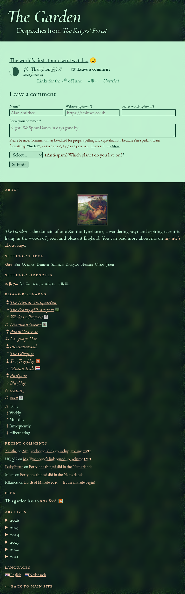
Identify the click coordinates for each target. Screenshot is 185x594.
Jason (110, 264)
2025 (14, 527)
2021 (14, 556)
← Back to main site (29, 586)
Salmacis (57, 264)
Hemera (87, 264)
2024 (14, 534)
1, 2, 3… (38, 283)
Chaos (99, 264)
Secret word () (138, 106)
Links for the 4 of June (59, 80)
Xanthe (11, 450)
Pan (17, 264)
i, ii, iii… (64, 283)
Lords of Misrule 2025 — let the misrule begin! (59, 482)
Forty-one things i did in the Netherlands (60, 466)
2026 (14, 520)
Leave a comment (32, 93)
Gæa (8, 264)
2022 (14, 549)
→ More (113, 145)
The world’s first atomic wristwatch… (48, 60)
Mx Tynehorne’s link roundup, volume (56, 450)
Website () (79, 106)
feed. (49, 501)
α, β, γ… (11, 283)
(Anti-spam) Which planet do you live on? (84, 155)
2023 (14, 542)
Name (14, 106)
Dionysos (72, 264)
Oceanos (28, 264)
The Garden (44, 16)
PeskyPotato (14, 466)
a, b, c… (50, 283)
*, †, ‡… (25, 283)
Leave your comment (25, 120)
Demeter (43, 264)
